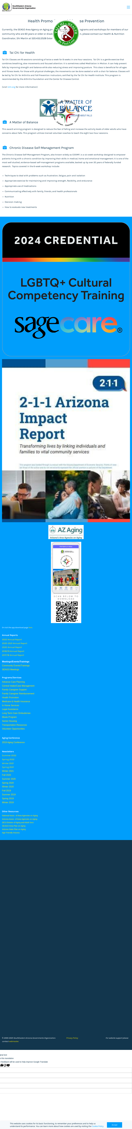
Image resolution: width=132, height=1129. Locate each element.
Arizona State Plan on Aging (14, 829)
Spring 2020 (8, 783)
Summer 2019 (9, 794)
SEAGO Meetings (10, 669)
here (30, 627)
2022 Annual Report (12, 639)
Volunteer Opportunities (13, 729)
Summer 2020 (9, 779)
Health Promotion (10, 697)
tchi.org (11, 87)
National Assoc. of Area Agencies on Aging (20, 815)
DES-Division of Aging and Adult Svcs (18, 822)
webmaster (13, 1041)
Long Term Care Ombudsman (16, 713)
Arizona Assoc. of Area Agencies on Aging (19, 819)
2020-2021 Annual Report (14, 643)
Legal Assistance (10, 709)
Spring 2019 (8, 798)
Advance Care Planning (13, 682)
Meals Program (9, 717)
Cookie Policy (97, 1126)
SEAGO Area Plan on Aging (13, 826)
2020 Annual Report (12, 647)
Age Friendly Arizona (10, 833)
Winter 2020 (8, 787)
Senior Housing (9, 721)
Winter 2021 (8, 771)
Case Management (25, 686)
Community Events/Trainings (16, 665)
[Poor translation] (6, 1066)
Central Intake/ (9, 686)
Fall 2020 (6, 775)
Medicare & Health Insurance (16, 701)
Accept (114, 1125)
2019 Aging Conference (13, 742)
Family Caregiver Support (14, 689)
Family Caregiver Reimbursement (18, 693)
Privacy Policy (72, 1038)
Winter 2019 (8, 802)
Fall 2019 (6, 790)
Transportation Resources (14, 725)
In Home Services (10, 705)
